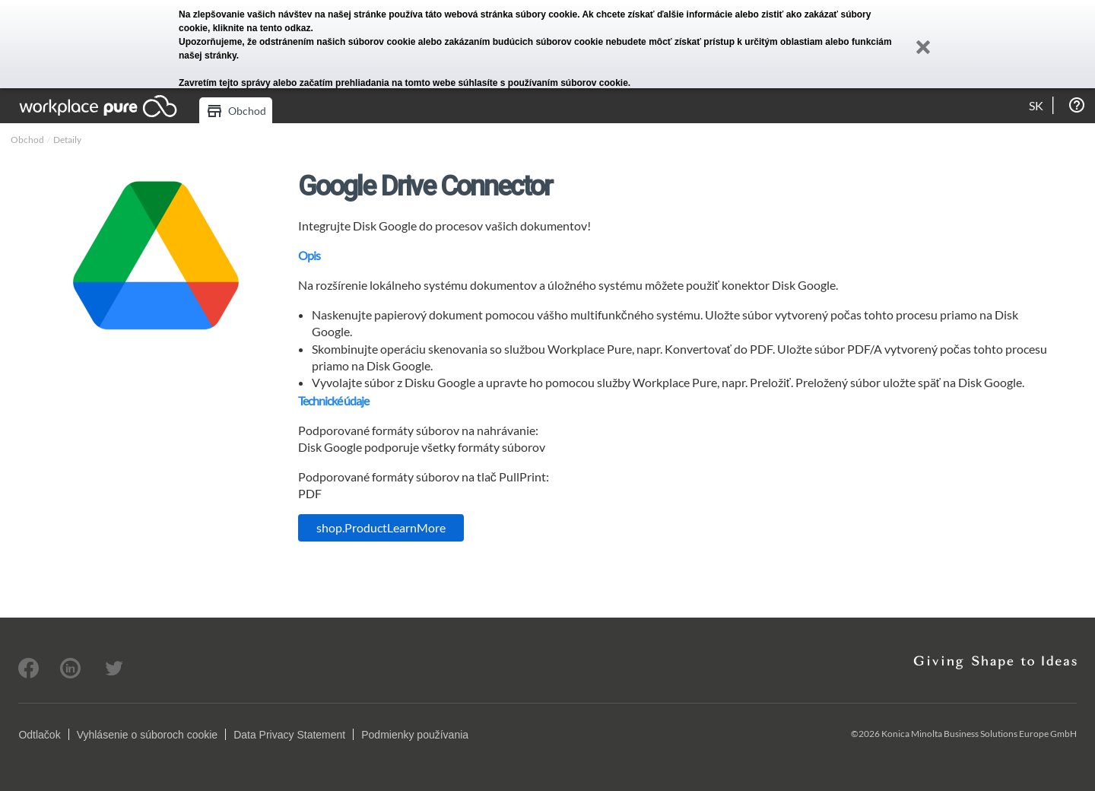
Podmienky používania (414, 735)
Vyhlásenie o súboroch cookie (147, 735)
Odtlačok (39, 735)
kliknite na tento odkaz (262, 28)
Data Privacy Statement (289, 735)
